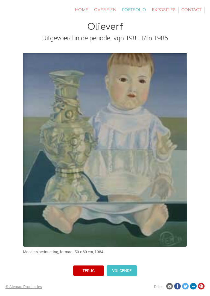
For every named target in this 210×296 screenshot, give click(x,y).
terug (89, 270)
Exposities (164, 10)
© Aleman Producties (23, 286)
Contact (191, 10)
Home (81, 10)
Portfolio (134, 10)
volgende (122, 270)
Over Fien (105, 10)
